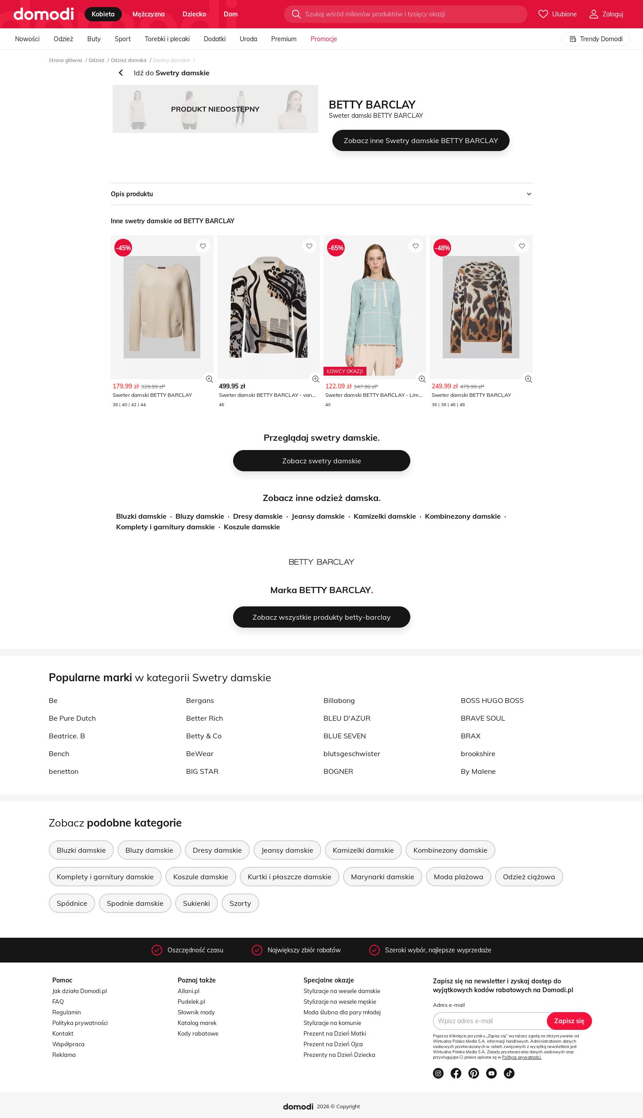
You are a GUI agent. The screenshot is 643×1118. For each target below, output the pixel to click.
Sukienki (196, 903)
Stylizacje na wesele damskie (342, 990)
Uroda (248, 39)
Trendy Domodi (596, 39)
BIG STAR (202, 771)
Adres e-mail (449, 1005)
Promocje (324, 39)
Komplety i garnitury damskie (165, 526)
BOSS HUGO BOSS (492, 700)
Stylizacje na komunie (332, 1022)
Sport (123, 39)
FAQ (58, 1001)
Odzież (63, 39)
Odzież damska (129, 60)
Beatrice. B (67, 735)
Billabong (339, 700)
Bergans (200, 700)
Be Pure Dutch (72, 718)
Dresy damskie (258, 516)
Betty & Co (204, 735)
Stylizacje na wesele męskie (340, 1001)
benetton (63, 771)
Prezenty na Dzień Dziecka (339, 1054)
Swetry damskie (171, 60)
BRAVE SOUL (483, 718)
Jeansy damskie (318, 516)
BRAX (470, 735)
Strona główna (65, 60)
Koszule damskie (252, 526)
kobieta (103, 14)
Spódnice (72, 903)
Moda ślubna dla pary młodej (342, 1012)
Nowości (27, 39)
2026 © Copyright (338, 1106)
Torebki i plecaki (167, 39)
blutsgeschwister (351, 753)
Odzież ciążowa (529, 876)
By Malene (478, 771)
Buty (94, 39)
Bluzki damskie (141, 516)
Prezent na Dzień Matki (335, 1033)
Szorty (240, 903)
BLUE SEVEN (344, 735)
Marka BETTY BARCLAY (320, 589)
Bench (59, 753)
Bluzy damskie (199, 516)
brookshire (478, 753)
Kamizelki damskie (385, 516)
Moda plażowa (458, 876)
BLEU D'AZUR (346, 718)
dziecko (194, 14)
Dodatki (215, 39)
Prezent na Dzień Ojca (333, 1044)
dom (231, 14)
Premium (283, 39)
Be (53, 700)
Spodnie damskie (135, 903)
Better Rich (204, 718)
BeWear (200, 753)
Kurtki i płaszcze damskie (289, 876)
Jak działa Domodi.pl (79, 990)
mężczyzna (148, 14)
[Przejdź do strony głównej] (43, 14)
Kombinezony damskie (463, 516)
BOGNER (338, 771)
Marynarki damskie (382, 876)
